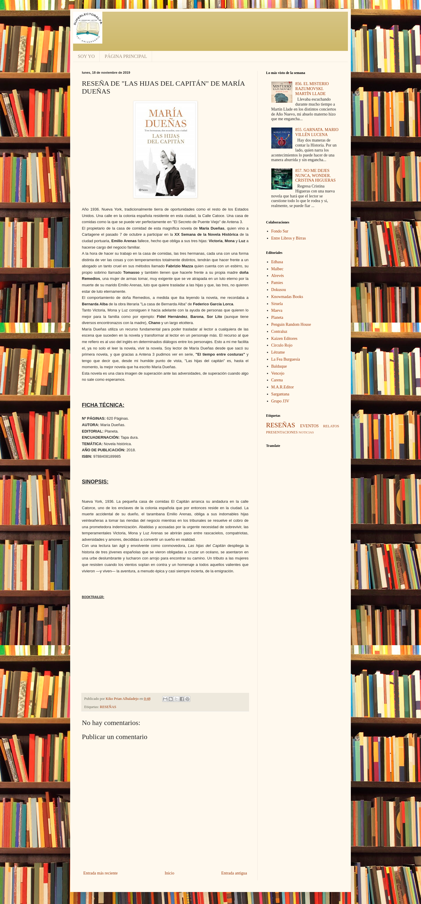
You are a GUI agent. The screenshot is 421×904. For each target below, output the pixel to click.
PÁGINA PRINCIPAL (126, 56)
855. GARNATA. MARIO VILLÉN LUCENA (316, 132)
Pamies (277, 282)
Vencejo (277, 373)
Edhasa (277, 262)
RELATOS (331, 426)
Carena (277, 380)
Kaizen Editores (284, 338)
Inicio (169, 873)
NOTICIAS (306, 432)
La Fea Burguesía (285, 359)
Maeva (276, 310)
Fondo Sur (280, 231)
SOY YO (86, 56)
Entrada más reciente (100, 873)
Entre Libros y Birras (288, 238)
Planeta (277, 317)
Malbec (277, 269)
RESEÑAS (108, 707)
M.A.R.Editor (282, 387)
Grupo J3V (280, 401)
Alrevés (277, 275)
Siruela (277, 304)
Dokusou (278, 289)
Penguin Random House (291, 324)
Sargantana (280, 394)
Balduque (279, 366)
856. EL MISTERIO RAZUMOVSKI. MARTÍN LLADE (312, 89)
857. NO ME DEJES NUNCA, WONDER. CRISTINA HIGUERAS (315, 175)
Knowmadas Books (287, 297)
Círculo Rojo (282, 345)
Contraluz (279, 331)
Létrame (278, 352)
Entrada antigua (234, 873)
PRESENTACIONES (282, 432)
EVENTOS (309, 426)
